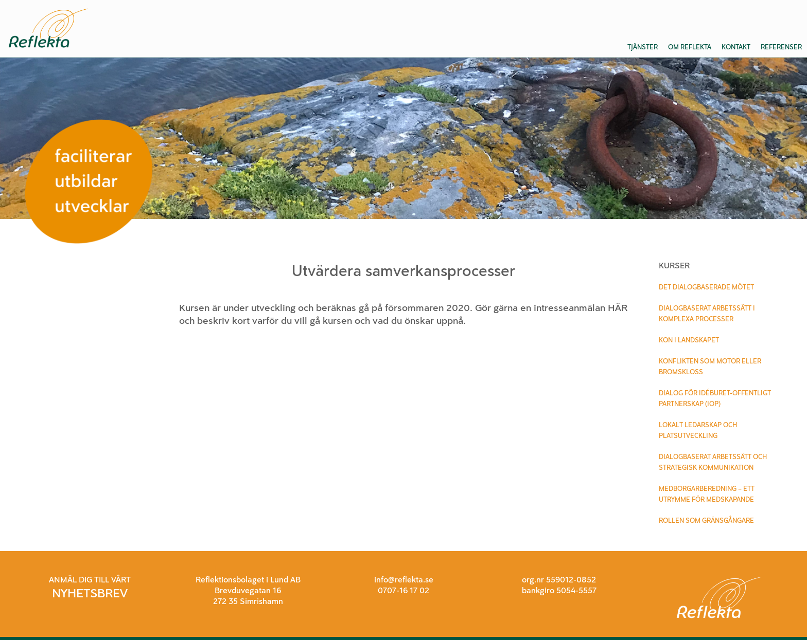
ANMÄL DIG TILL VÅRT (90, 579)
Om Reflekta (689, 47)
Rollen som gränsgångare (706, 520)
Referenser (781, 47)
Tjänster (642, 47)
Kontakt (736, 47)
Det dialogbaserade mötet (706, 287)
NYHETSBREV (90, 593)
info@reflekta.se (403, 579)
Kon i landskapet (689, 340)
